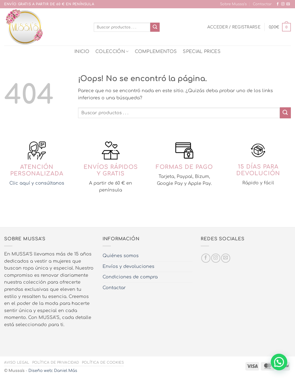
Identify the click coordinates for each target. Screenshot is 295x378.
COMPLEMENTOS (156, 51)
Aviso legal (16, 362)
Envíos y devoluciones (128, 266)
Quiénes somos (121, 255)
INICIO (81, 51)
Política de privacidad (55, 362)
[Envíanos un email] (288, 4)
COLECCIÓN (111, 51)
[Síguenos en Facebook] (277, 4)
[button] (234, 27)
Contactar (262, 4)
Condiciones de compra (130, 277)
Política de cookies (103, 362)
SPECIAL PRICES (201, 51)
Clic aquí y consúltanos (36, 183)
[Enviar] (155, 27)
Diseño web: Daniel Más (52, 370)
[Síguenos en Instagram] (283, 4)
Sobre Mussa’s (233, 4)
